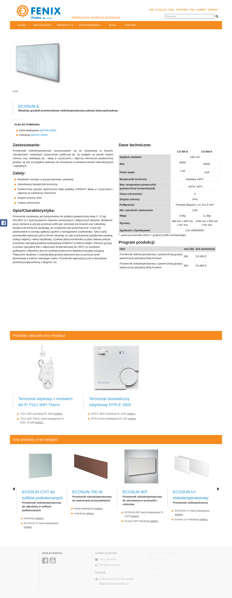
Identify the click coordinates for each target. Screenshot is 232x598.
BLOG (112, 25)
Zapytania (182, 10)
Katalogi (161, 10)
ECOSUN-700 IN (87, 492)
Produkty (65, 25)
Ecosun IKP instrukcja (141, 521)
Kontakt (213, 10)
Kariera (201, 10)
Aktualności (42, 25)
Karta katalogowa (37, 130)
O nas (22, 25)
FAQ (192, 10)
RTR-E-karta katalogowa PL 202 (113, 418)
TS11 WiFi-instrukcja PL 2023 (41, 413)
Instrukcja (33, 134)
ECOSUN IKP (135, 492)
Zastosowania (89, 25)
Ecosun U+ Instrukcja (191, 519)
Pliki (171, 10)
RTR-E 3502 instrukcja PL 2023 (113, 413)
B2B (152, 10)
